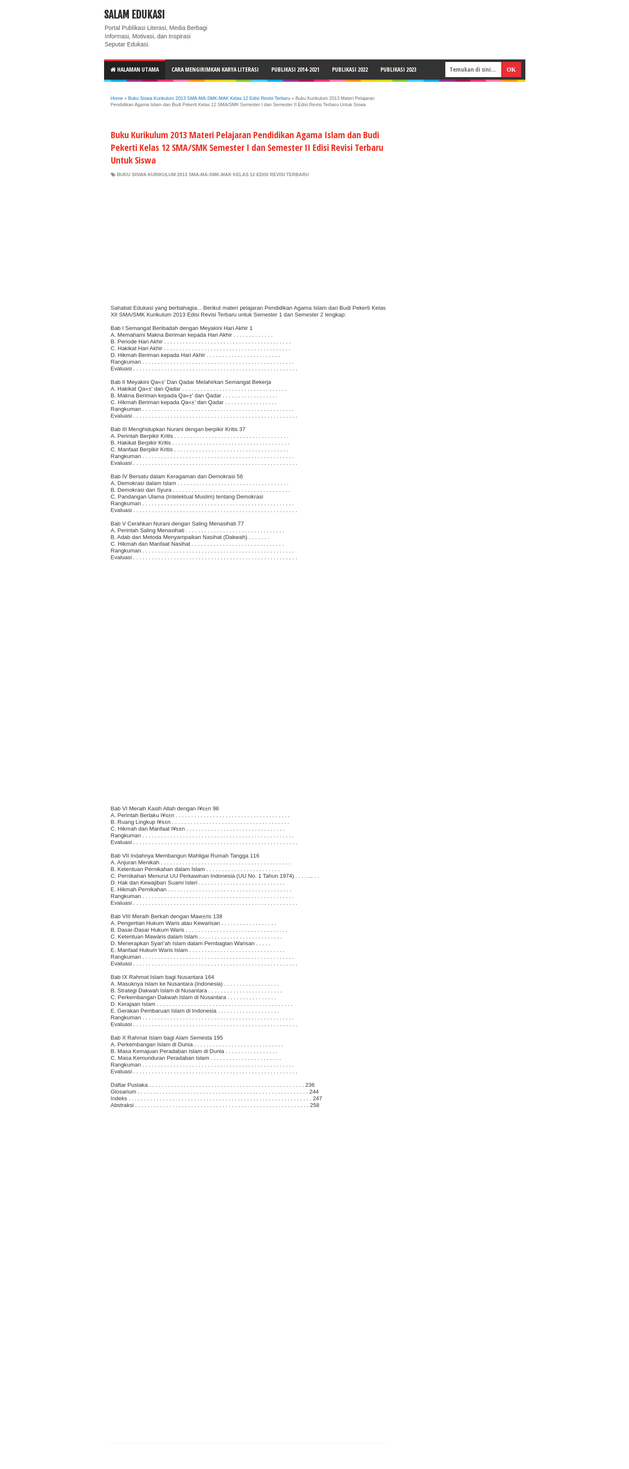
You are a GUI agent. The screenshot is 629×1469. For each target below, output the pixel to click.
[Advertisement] (248, 241)
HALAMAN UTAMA (134, 69)
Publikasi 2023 (398, 69)
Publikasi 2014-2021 (295, 69)
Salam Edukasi (134, 14)
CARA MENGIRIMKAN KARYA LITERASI (215, 69)
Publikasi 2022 (350, 69)
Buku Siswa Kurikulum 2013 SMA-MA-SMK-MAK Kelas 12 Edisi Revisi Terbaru (213, 174)
